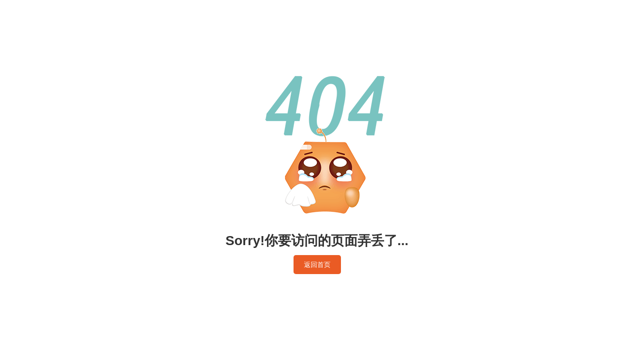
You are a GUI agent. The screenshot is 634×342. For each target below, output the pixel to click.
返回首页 (317, 264)
